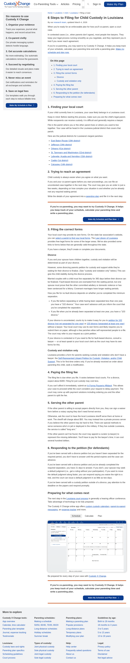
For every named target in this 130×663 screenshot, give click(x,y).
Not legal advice (105, 658)
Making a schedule (42, 621)
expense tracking (18, 632)
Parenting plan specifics (13, 650)
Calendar (7, 625)
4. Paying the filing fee (64, 85)
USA (66, 13)
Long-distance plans (75, 629)
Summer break (41, 636)
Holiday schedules (42, 632)
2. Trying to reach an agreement (68, 69)
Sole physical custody (44, 650)
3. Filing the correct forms (65, 73)
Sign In (97, 4)
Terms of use (104, 650)
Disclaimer (102, 654)
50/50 (36, 625)
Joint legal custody (42, 654)
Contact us (71, 658)
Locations (58, 13)
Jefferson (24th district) (61, 145)
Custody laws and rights (14, 647)
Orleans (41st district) (61, 148)
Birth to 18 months (106, 621)
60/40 (43, 625)
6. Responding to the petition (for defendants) (74, 93)
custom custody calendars (97, 506)
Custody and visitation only (69, 81)
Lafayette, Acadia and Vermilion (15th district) (71, 156)
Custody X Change (97, 576)
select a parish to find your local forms (72, 238)
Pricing (76, 4)
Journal (6, 632)
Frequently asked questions (78, 650)
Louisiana (74, 13)
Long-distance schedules (45, 629)
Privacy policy (104, 647)
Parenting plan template (13, 629)
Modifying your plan (75, 636)
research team (60, 22)
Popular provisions (74, 625)
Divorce (60, 77)
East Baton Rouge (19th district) (65, 141)
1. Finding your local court (65, 65)
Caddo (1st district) (59, 160)
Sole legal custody (42, 658)
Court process (9, 658)
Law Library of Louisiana (106, 238)
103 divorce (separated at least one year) (105, 324)
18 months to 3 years (107, 625)
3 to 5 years (103, 629)
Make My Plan (115, 4)
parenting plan (92, 196)
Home (50, 13)
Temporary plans (73, 632)
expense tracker (69, 510)
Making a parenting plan (77, 621)
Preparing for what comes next (68, 97)
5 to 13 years (104, 632)
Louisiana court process (77, 498)
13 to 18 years (104, 636)
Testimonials (8, 636)
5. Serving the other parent (66, 89)
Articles (65, 4)
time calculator (18, 625)
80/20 (55, 625)
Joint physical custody (44, 647)
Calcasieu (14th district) (61, 164)
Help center (71, 647)
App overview (9, 621)
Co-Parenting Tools (46, 4)
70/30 (49, 625)
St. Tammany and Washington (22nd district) (71, 152)
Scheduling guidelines (13, 654)
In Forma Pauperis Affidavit (99, 386)
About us (70, 654)
